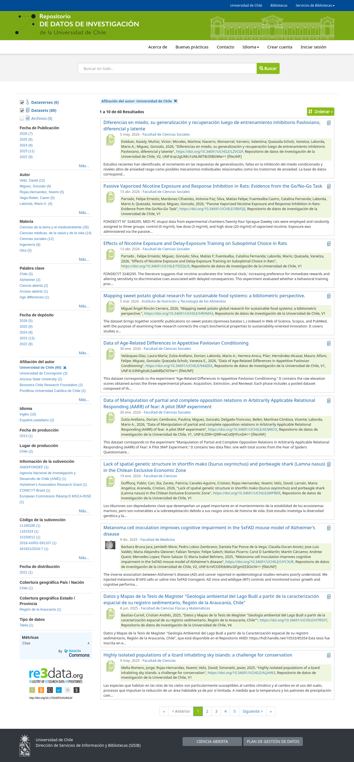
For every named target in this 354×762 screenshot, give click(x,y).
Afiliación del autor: (139, 101)
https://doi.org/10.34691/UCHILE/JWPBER (246, 493)
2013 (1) (26, 436)
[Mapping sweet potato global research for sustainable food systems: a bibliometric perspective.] (110, 306)
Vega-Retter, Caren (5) (37, 198)
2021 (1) (26, 572)
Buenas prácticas (192, 47)
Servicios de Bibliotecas (315, 5)
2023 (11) (27, 151)
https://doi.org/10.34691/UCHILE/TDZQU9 (155, 266)
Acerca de (157, 47)
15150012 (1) (30, 537)
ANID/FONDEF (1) (34, 467)
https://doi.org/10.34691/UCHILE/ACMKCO (242, 429)
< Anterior (181, 711)
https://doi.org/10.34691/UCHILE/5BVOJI (212, 208)
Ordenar (320, 111)
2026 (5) (26, 321)
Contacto (225, 47)
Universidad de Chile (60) (43, 368)
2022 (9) (26, 157)
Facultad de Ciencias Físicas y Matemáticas (175, 608)
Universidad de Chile (246, 5)
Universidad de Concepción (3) (43, 373)
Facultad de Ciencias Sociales (165, 134)
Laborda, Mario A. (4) (36, 204)
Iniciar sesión (313, 47)
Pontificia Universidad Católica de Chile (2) (53, 391)
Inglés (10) (28, 414)
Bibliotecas (278, 5)
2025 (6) (26, 139)
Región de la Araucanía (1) (40, 609)
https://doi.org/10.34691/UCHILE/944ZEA (178, 365)
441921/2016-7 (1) (34, 549)
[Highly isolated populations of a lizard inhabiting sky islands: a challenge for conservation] (110, 666)
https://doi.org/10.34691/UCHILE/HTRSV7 (293, 620)
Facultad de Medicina (157, 539)
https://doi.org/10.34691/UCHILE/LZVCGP (209, 151)
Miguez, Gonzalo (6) (35, 186)
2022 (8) (26, 344)
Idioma (251, 47)
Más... (84, 166)
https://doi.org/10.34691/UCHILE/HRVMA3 (178, 313)
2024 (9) (26, 332)
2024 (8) (26, 145)
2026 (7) (26, 134)
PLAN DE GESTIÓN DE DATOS (273, 741)
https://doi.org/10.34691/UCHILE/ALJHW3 (241, 672)
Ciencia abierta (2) (34, 286)
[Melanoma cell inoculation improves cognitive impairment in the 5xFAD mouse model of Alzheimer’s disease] (110, 545)
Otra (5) (26, 250)
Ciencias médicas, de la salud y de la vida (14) (56, 233)
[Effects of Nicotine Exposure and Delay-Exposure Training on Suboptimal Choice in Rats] (110, 254)
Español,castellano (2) (37, 420)
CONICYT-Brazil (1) (35, 490)
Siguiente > (253, 711)
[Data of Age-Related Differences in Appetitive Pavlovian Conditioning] (110, 354)
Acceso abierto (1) (34, 291)
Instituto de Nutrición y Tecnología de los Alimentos (184, 301)
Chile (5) (26, 274)
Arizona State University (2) (41, 379)
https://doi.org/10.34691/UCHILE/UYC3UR (259, 561)
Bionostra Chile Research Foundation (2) (51, 385)
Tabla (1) (26, 625)
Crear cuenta (279, 47)
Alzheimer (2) (30, 280)
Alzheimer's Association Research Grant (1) (53, 485)
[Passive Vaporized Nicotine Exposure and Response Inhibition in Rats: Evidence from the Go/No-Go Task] (110, 197)
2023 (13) (27, 338)
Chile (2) (26, 451)
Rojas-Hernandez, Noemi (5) (42, 192)
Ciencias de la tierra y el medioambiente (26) (54, 227)
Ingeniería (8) (30, 245)
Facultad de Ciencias (160, 476)
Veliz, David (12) (32, 180)
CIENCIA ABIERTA (212, 741)
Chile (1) (26, 588)
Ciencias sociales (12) (37, 239)
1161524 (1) (29, 531)
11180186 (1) (30, 526)
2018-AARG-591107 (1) (38, 543)
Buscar (268, 68)
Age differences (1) (34, 297)
